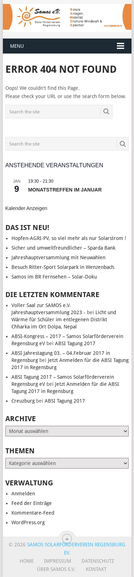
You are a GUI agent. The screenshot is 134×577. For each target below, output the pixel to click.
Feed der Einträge (31, 503)
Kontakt (96, 569)
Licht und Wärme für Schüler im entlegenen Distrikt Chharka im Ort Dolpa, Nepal (63, 320)
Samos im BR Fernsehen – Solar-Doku (54, 277)
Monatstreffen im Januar (65, 190)
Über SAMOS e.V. (56, 569)
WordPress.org (28, 522)
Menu (17, 46)
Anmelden (23, 493)
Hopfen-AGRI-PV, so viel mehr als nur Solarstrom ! (68, 238)
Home (27, 561)
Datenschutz (97, 561)
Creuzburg (23, 401)
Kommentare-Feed (32, 513)
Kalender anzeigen (26, 208)
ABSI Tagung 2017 (75, 343)
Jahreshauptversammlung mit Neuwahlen (58, 257)
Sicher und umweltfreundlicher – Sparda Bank (63, 248)
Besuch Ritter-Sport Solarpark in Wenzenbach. (63, 267)
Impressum (57, 561)
